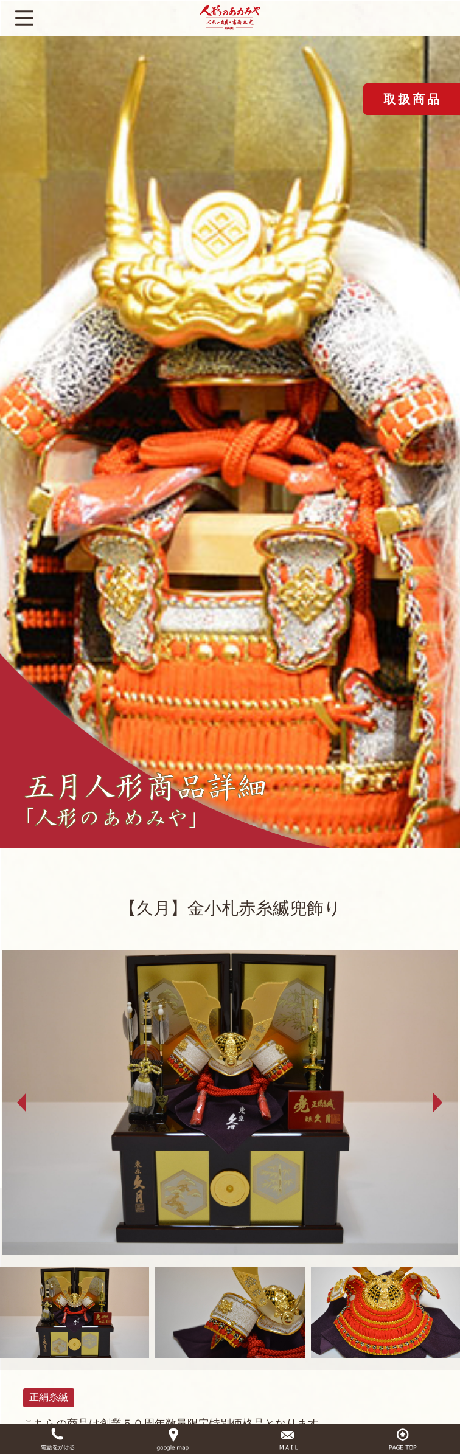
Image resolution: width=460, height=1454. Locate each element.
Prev (22, 1102)
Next (438, 1102)
